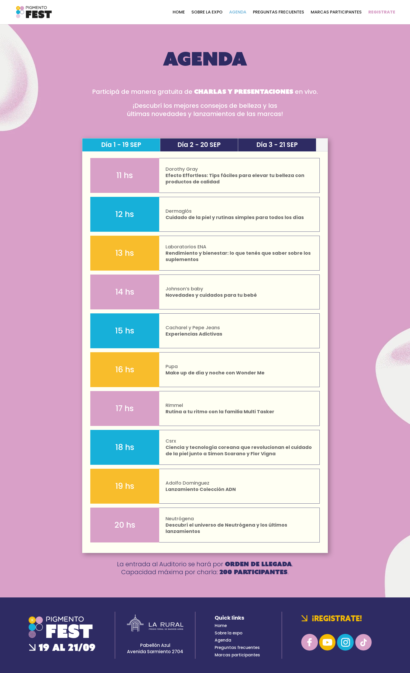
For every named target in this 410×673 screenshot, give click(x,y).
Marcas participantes (336, 12)
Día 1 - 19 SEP (121, 144)
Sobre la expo (228, 633)
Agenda (237, 12)
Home (179, 12)
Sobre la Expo (207, 12)
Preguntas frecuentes (237, 647)
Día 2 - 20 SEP (199, 144)
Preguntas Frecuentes (278, 12)
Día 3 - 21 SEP (277, 144)
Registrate (381, 12)
